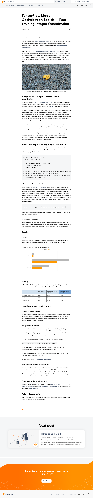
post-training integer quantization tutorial (48, 386)
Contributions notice (71, 494)
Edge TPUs (51, 106)
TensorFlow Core (10, 5)
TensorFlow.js (20, 5)
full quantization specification (43, 359)
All (2, 5)
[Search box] (64, 1)
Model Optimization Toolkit (41, 41)
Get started (46, 481)
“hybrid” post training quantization (43, 102)
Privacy (57, 494)
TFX (39, 5)
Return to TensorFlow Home (82, 1)
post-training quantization (39, 187)
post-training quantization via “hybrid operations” (46, 51)
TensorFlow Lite (31, 5)
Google (52, 494)
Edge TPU (46, 199)
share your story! (33, 388)
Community (45, 5)
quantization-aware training (36, 125)
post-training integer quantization (59, 384)
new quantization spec (28, 386)
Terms (63, 494)
